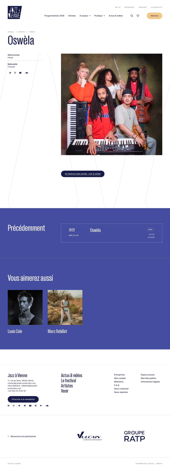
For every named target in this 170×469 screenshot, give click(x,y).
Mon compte (120, 378)
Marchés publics (148, 378)
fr (116, 7)
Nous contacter (121, 388)
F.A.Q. (117, 385)
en (120, 7)
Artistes (72, 15)
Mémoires (143, 7)
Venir (64, 391)
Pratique (98, 15)
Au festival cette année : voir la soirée (83, 173)
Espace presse (148, 374)
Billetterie (154, 15)
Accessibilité (156, 7)
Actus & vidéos (116, 15)
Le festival (68, 380)
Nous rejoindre (121, 392)
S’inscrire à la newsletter (23, 399)
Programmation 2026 (54, 15)
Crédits (159, 463)
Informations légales (150, 381)
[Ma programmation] (138, 16)
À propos (84, 15)
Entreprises (129, 7)
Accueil (11, 32)
